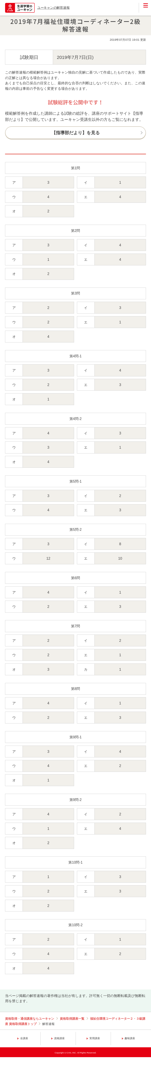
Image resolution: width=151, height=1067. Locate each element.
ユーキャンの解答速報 (53, 7)
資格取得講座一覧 (72, 1018)
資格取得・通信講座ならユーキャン (29, 1018)
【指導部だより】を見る (76, 132)
